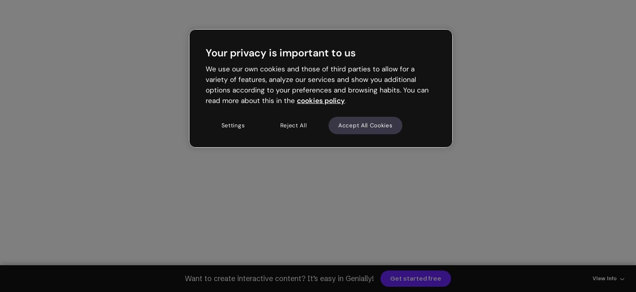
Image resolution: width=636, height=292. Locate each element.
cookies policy (321, 100)
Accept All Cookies (365, 125)
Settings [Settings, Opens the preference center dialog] (233, 125)
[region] (321, 88)
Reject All (293, 125)
